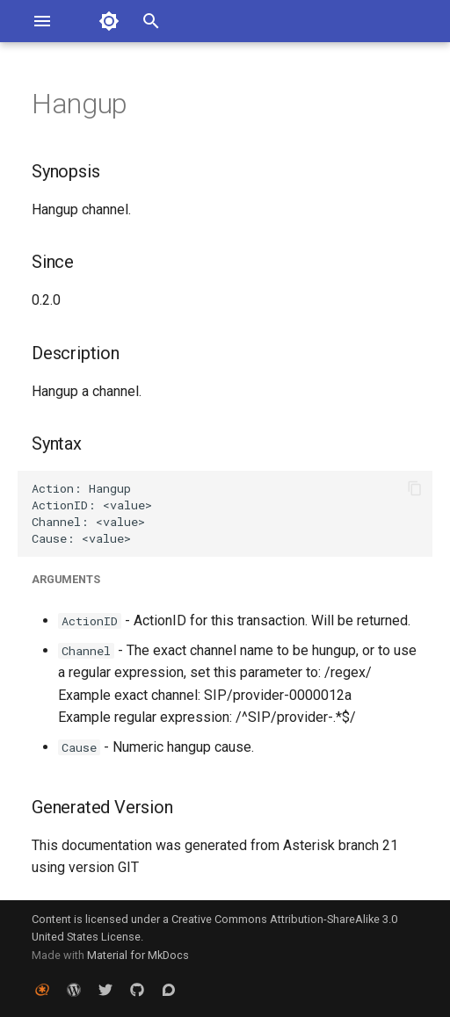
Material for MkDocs (138, 955)
